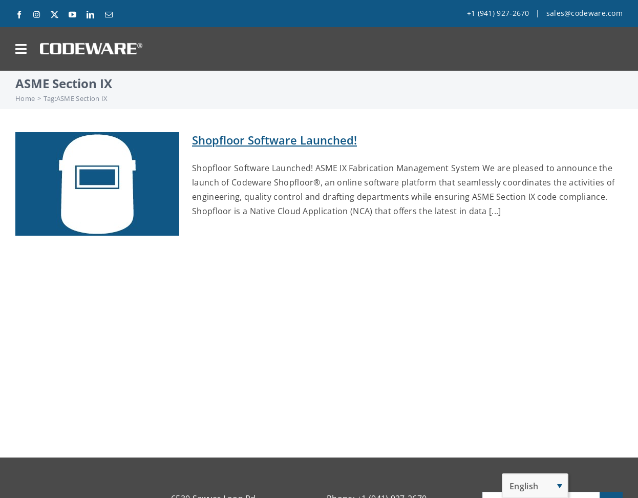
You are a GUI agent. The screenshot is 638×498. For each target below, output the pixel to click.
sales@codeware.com (584, 13)
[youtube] (72, 14)
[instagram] (36, 14)
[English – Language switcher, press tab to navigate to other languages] (535, 485)
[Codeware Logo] (91, 46)
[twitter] (54, 14)
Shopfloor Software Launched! (274, 140)
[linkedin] (90, 14)
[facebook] (19, 14)
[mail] (109, 14)
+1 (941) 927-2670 (498, 13)
